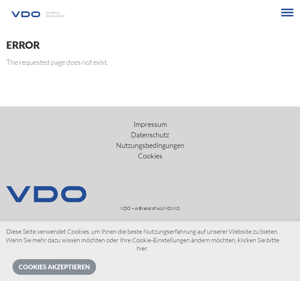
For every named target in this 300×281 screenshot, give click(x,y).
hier (142, 248)
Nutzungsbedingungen (150, 145)
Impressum (150, 124)
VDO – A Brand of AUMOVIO (150, 208)
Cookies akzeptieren (54, 266)
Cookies (150, 155)
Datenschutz (150, 134)
